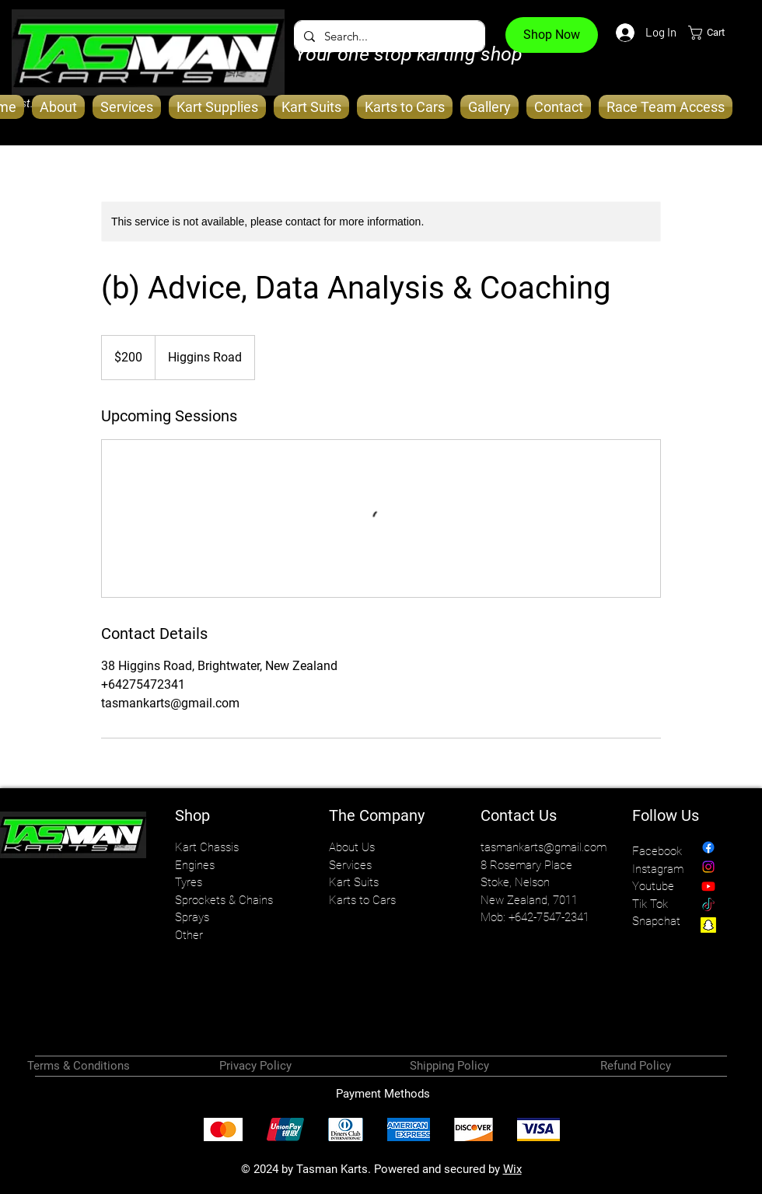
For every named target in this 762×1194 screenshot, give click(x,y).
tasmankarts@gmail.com (543, 847)
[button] (715, 33)
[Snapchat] (708, 925)
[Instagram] (708, 867)
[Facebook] (708, 847)
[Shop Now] (551, 35)
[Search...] (388, 36)
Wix (512, 1169)
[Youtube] (708, 886)
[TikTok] (708, 905)
